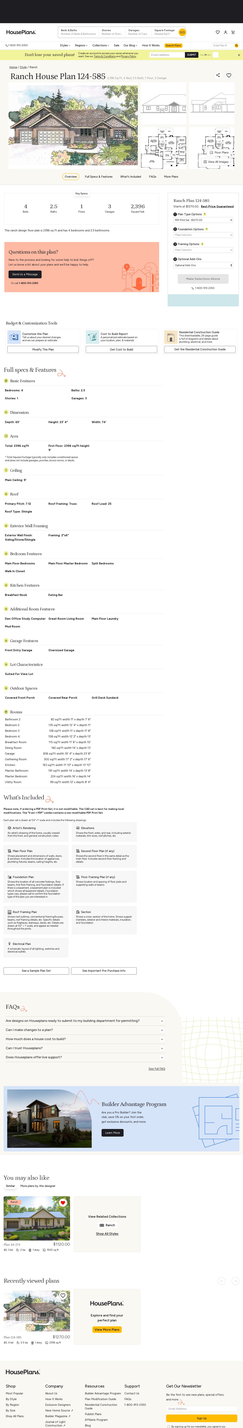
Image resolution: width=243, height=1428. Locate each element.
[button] (240, 56)
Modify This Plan (43, 349)
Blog (88, 1425)
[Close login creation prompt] (240, 56)
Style (23, 67)
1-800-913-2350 (28, 283)
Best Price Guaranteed (217, 206)
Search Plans (173, 45)
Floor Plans (219, 152)
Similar (10, 1186)
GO (182, 32)
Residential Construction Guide (101, 1406)
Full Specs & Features (99, 176)
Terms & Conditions (105, 56)
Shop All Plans (15, 1416)
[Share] (218, 75)
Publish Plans (93, 1414)
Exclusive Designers (58, 1405)
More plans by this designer (37, 1186)
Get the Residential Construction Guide (200, 349)
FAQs (152, 176)
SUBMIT (191, 54)
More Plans (171, 176)
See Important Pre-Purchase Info (103, 970)
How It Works (151, 45)
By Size (10, 1410)
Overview (71, 176)
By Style (11, 1399)
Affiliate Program (96, 1420)
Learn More (112, 1132)
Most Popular (14, 1393)
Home (13, 67)
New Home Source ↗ (59, 1410)
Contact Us (131, 1393)
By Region (12, 1405)
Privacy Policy (128, 56)
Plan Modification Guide (100, 1399)
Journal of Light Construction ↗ (55, 1423)
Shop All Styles (107, 1234)
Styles (65, 45)
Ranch (33, 67)
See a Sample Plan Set (36, 970)
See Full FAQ (157, 1068)
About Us (51, 1393)
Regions (81, 45)
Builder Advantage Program (103, 1393)
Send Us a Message (25, 274)
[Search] (236, 45)
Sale (116, 45)
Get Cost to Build (121, 349)
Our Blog (131, 45)
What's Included (130, 176)
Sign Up (202, 1418)
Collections (101, 45)
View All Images (216, 162)
